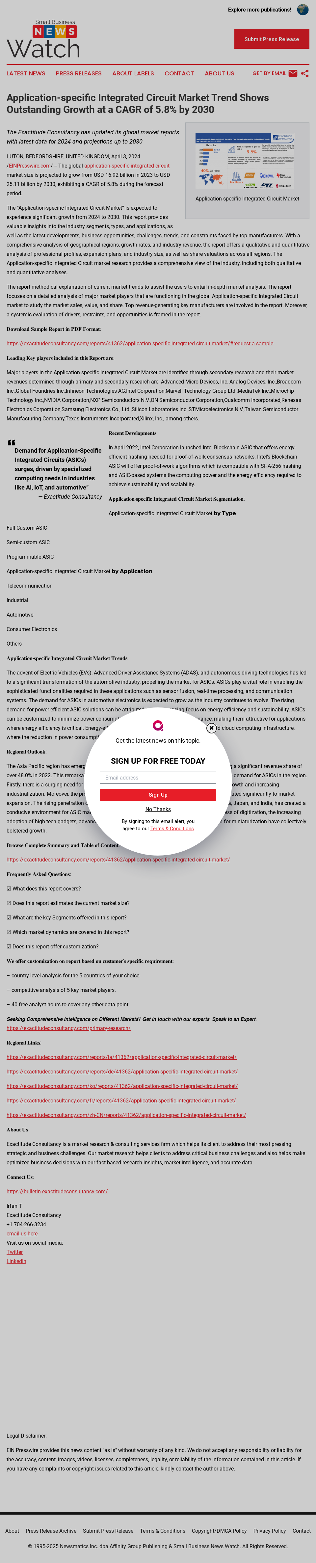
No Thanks (158, 809)
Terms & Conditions (172, 829)
